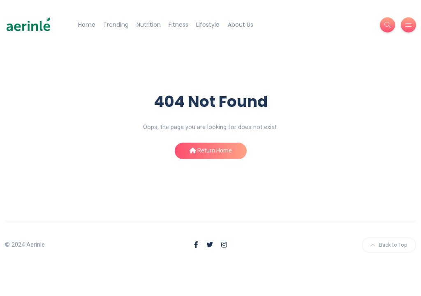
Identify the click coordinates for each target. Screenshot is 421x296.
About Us (240, 25)
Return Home (211, 150)
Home (86, 25)
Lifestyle (208, 25)
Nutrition (148, 25)
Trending (116, 25)
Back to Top (388, 245)
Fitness (178, 25)
